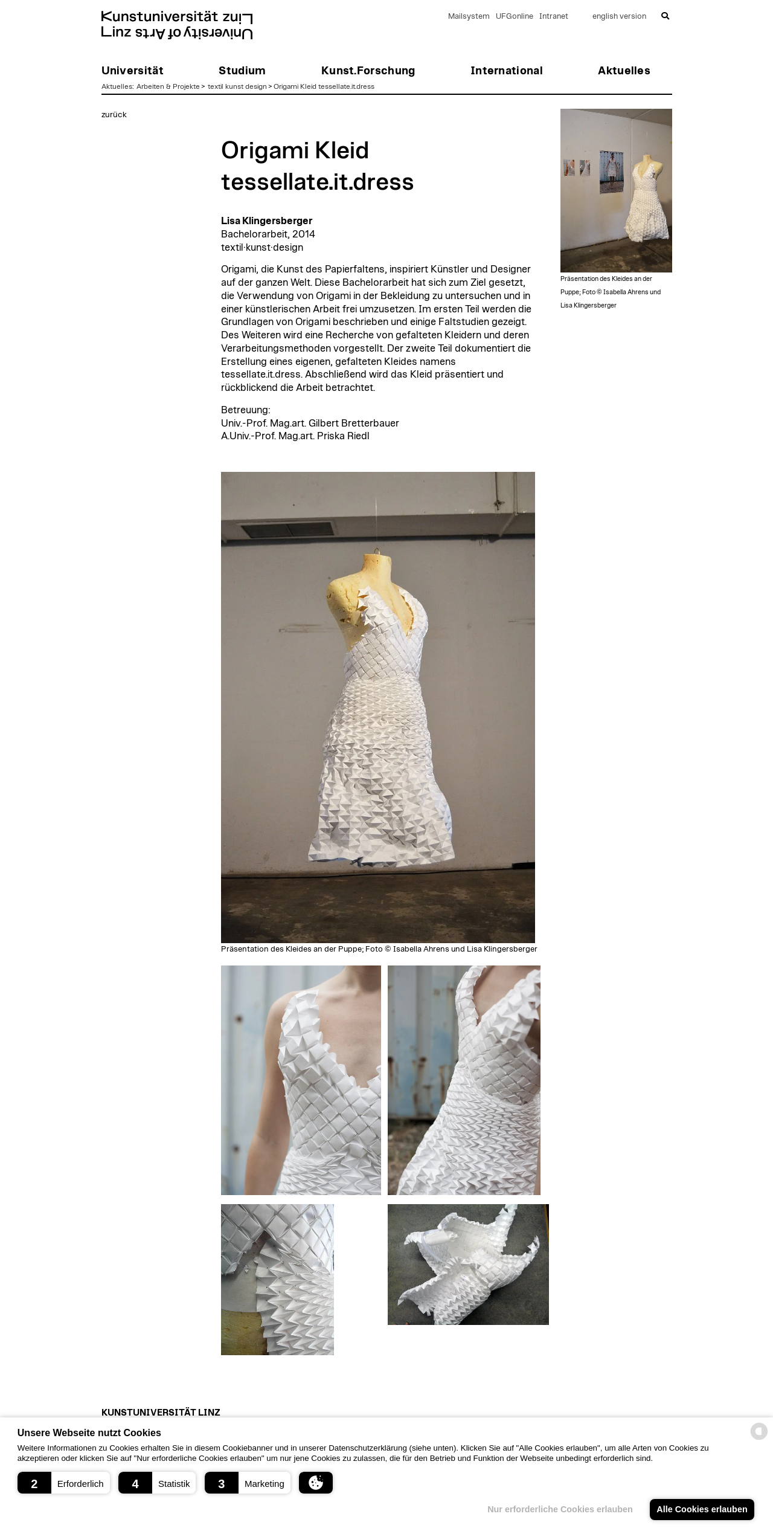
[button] (64, 1483)
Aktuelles (116, 86)
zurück (114, 115)
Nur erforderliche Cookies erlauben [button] (560, 1509)
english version (619, 17)
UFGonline (514, 17)
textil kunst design (237, 86)
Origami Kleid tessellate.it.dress (324, 86)
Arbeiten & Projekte (168, 86)
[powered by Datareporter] (759, 1439)
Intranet (553, 17)
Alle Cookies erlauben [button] (701, 1509)
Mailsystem (469, 17)
